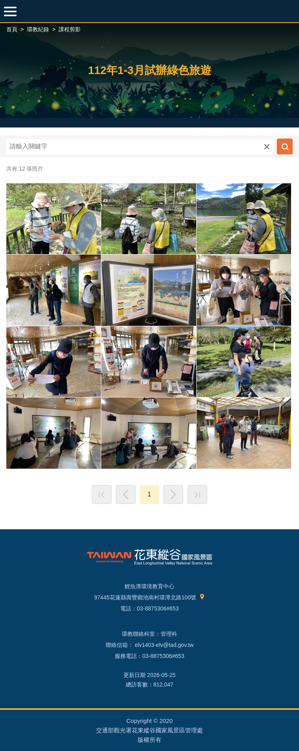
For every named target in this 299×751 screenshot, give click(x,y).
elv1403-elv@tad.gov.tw (163, 645)
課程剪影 (70, 29)
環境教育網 (149, 11)
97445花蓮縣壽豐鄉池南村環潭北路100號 (149, 597)
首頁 (11, 29)
